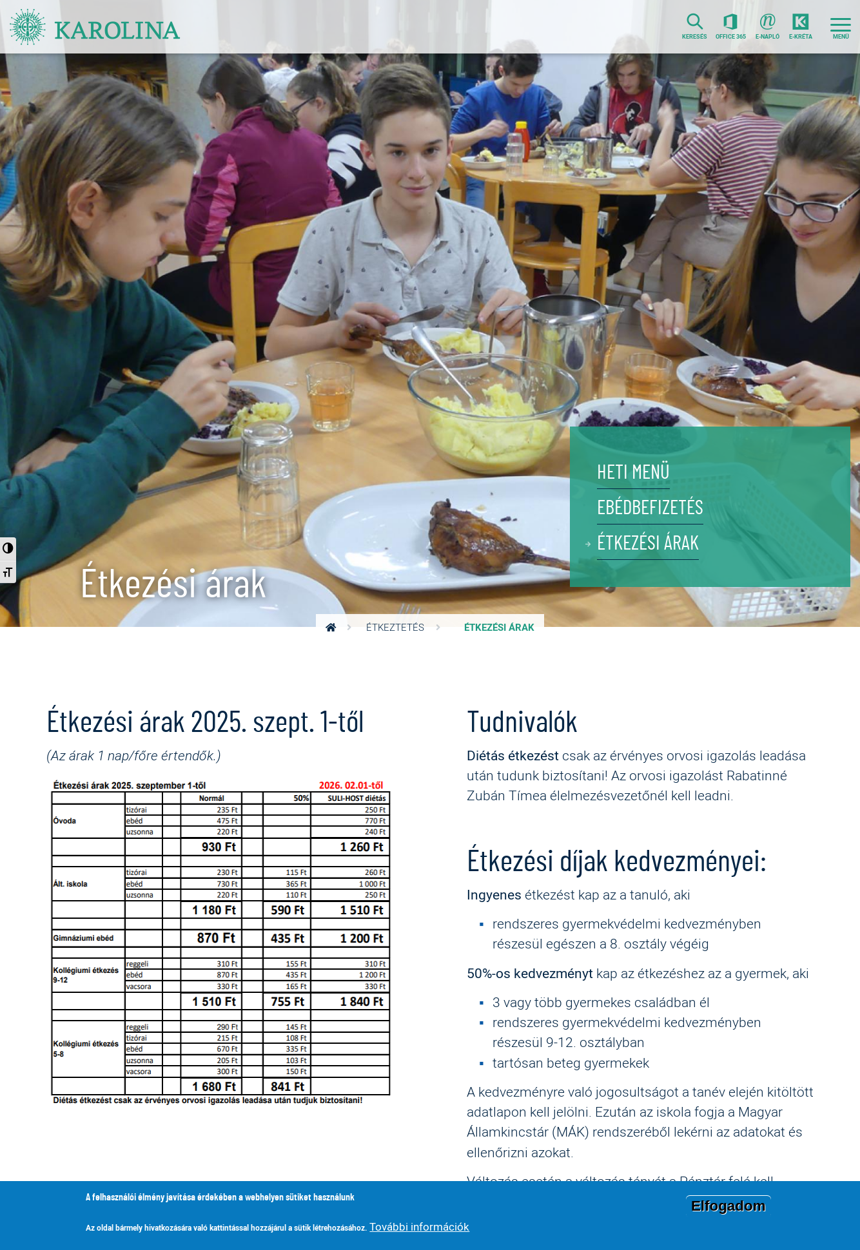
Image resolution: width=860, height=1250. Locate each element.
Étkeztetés (395, 627)
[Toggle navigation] (840, 26)
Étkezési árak (648, 543)
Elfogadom (728, 1206)
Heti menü (633, 473)
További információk (419, 1226)
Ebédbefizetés (650, 508)
